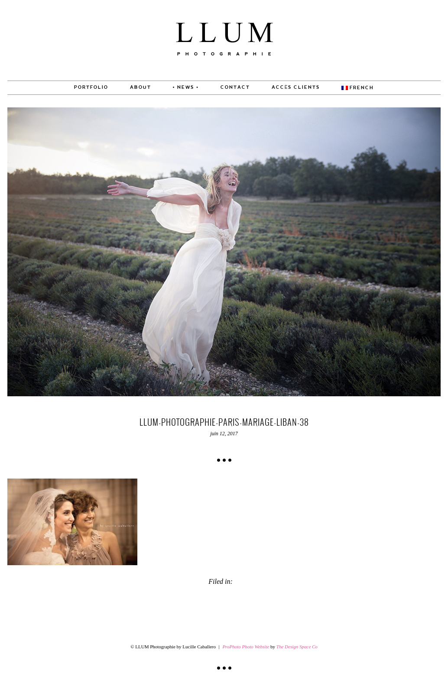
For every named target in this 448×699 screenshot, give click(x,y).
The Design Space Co (297, 646)
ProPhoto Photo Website (245, 646)
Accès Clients (296, 87)
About (140, 87)
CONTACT (235, 87)
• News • (186, 87)
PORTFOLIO (91, 87)
